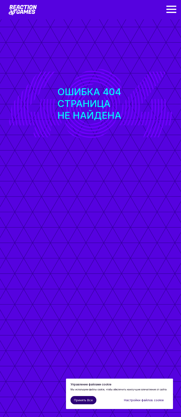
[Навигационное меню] (171, 9)
